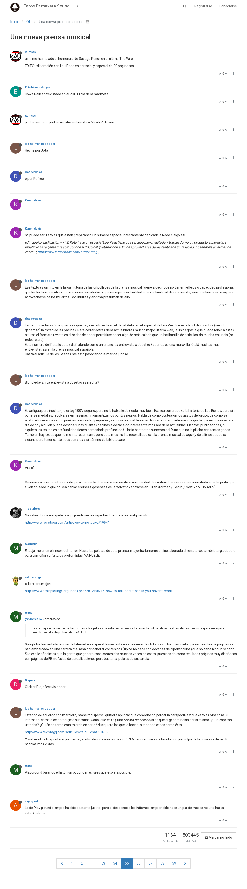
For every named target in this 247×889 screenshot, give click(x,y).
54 (115, 863)
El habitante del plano (39, 87)
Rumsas (30, 52)
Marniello (31, 544)
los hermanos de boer (40, 144)
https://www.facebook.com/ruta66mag (67, 252)
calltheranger (34, 577)
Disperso (31, 680)
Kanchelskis (33, 200)
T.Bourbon (32, 508)
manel (29, 612)
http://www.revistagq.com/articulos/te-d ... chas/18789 (67, 732)
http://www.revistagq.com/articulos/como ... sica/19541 (67, 522)
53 (103, 863)
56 (139, 863)
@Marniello (33, 619)
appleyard (31, 801)
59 (174, 863)
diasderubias (33, 172)
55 (127, 863)
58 (162, 863)
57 (150, 863)
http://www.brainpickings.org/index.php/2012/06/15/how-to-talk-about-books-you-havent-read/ (98, 591)
